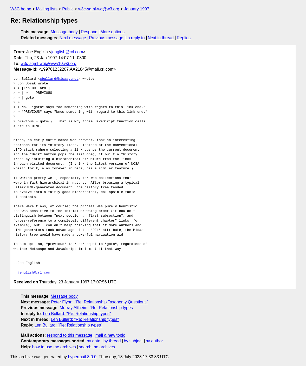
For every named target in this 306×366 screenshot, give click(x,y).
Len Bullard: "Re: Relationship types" (77, 313)
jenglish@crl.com (67, 52)
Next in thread (161, 38)
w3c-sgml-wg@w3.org (98, 9)
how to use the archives (54, 347)
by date (93, 341)
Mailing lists (46, 9)
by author (154, 341)
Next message (73, 38)
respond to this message (69, 335)
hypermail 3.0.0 (82, 357)
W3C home (20, 9)
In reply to (135, 38)
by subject (133, 341)
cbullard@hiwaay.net (59, 79)
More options (113, 32)
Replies (184, 38)
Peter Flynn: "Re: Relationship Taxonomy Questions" (99, 302)
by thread (112, 341)
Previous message (106, 38)
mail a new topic (110, 335)
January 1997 (136, 9)
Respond (89, 32)
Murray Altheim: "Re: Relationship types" (97, 307)
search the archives (97, 347)
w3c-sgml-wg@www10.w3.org (48, 63)
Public (68, 9)
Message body (64, 32)
